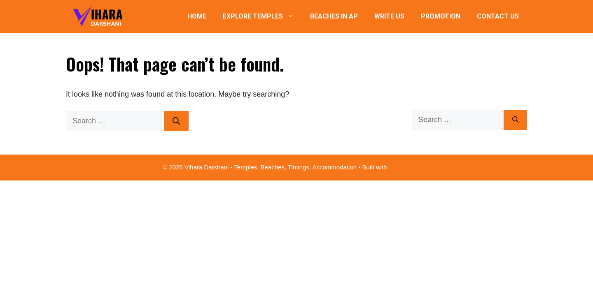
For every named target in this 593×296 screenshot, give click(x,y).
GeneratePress (409, 167)
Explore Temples (262, 16)
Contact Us (498, 16)
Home (196, 16)
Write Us (389, 16)
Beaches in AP (334, 16)
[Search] (176, 121)
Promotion (440, 16)
